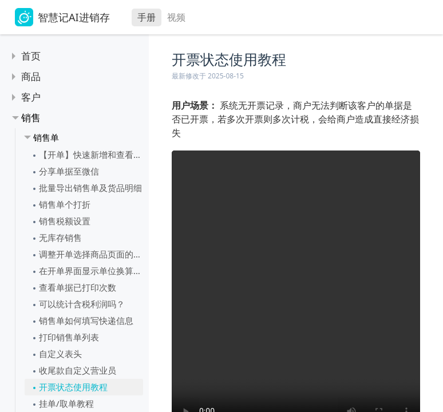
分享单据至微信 (69, 171)
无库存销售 (60, 237)
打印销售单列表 (69, 337)
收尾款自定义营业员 (77, 370)
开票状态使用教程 (73, 387)
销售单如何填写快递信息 (86, 320)
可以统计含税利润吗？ (82, 304)
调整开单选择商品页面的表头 (91, 254)
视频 (176, 17)
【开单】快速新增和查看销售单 (91, 154)
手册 (146, 17)
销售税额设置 (64, 221)
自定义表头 (60, 353)
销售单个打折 (64, 204)
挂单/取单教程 (66, 403)
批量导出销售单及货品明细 (90, 187)
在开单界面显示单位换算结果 (91, 270)
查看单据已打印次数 (77, 287)
